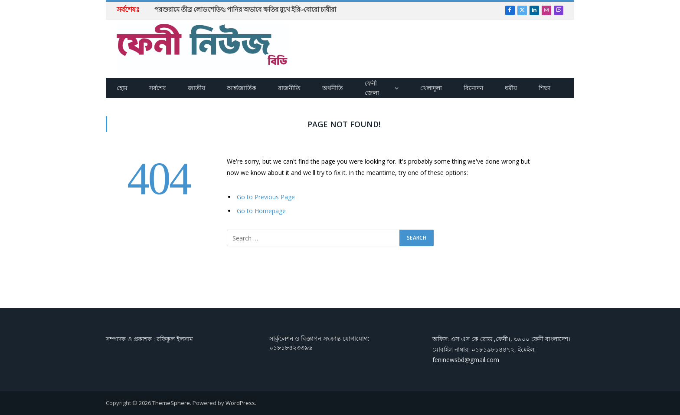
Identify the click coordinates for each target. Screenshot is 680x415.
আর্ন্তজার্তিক (241, 88)
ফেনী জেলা (372, 88)
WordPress (240, 403)
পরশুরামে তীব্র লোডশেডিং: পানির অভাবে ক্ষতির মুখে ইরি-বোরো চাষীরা (245, 9)
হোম (122, 88)
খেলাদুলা (431, 88)
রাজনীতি (289, 88)
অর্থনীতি (332, 88)
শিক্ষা (544, 88)
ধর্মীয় (511, 88)
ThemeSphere (171, 403)
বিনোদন (473, 88)
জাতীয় (196, 88)
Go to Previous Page (266, 197)
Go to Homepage (261, 211)
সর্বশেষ (157, 88)
